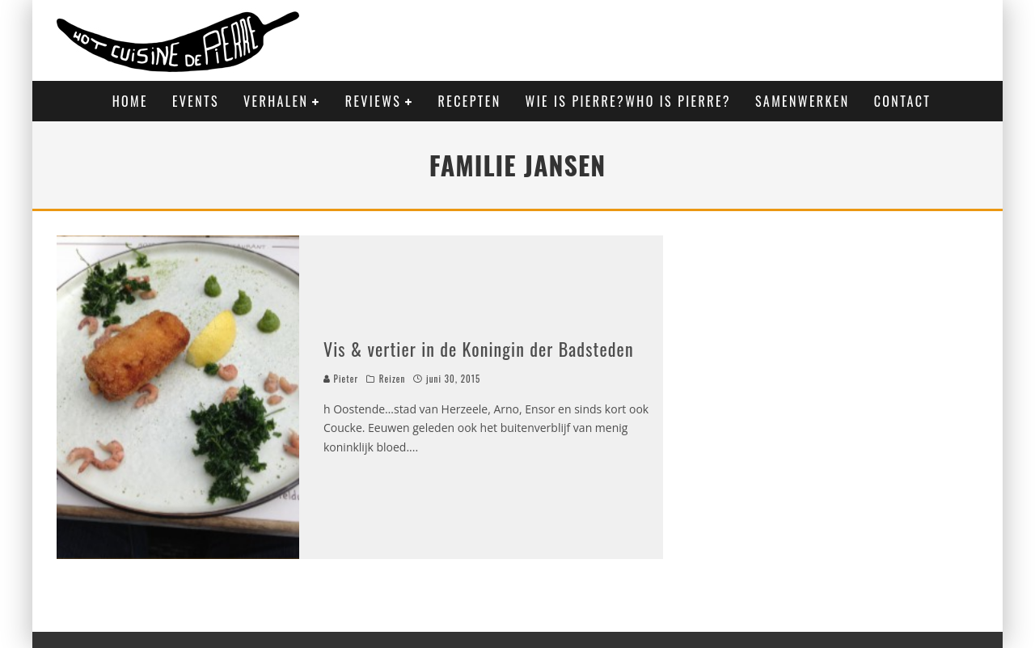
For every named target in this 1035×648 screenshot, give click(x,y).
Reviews (373, 101)
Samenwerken (802, 101)
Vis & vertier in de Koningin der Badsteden (478, 349)
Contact (903, 101)
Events (195, 101)
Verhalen (275, 101)
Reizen (392, 378)
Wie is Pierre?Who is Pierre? (628, 101)
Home (130, 101)
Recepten (469, 101)
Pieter (340, 378)
